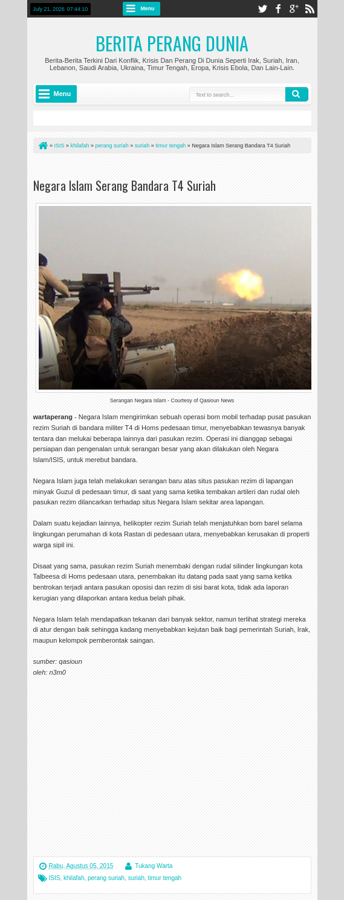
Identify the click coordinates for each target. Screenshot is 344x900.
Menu (148, 8)
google (294, 9)
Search (296, 94)
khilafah (73, 878)
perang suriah (106, 878)
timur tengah (165, 878)
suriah (136, 878)
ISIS (54, 878)
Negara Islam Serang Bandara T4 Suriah (124, 185)
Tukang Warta (153, 866)
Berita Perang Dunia (172, 43)
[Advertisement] (174, 168)
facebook (278, 9)
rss (309, 9)
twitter (262, 9)
